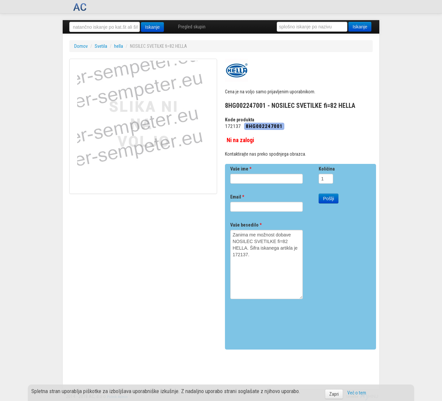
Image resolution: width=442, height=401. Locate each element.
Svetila (101, 46)
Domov (81, 46)
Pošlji (328, 198)
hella (118, 46)
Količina (327, 168)
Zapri (334, 394)
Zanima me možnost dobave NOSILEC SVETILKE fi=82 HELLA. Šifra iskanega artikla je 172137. (266, 264)
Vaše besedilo (246, 225)
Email (237, 197)
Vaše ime (240, 168)
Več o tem (356, 392)
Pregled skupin (191, 26)
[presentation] (280, 322)
